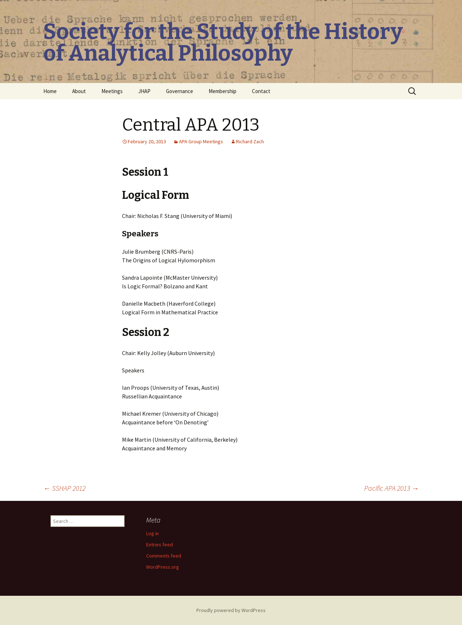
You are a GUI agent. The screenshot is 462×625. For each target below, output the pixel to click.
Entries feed (159, 544)
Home (50, 91)
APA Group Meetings (201, 141)
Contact (261, 91)
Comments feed (163, 555)
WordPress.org (162, 567)
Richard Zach (250, 141)
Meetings (112, 91)
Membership (222, 91)
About (79, 91)
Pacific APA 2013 (391, 488)
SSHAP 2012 (64, 488)
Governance (179, 91)
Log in (152, 533)
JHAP (144, 91)
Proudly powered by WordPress (231, 610)
